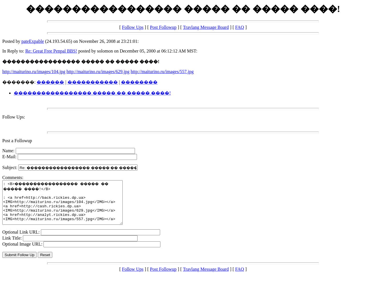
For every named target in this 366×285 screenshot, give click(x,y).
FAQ (239, 27)
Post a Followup (17, 140)
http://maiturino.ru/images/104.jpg (33, 71)
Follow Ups (133, 27)
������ (50, 82)
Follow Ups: (13, 117)
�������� (139, 82)
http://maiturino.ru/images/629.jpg (97, 71)
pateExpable (32, 41)
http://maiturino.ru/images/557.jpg (162, 71)
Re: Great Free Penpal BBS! (51, 51)
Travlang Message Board (206, 27)
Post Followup (163, 27)
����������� (92, 82)
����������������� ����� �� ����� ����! (92, 93)
